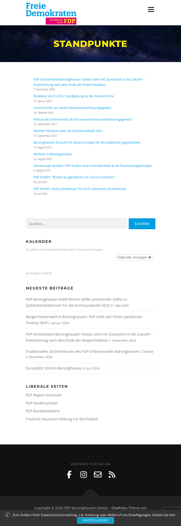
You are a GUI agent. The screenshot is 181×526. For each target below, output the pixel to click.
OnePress (119, 507)
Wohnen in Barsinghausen (53, 154)
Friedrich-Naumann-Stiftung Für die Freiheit (62, 419)
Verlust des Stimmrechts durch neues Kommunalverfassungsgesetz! (83, 119)
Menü (150, 9)
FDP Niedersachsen (42, 403)
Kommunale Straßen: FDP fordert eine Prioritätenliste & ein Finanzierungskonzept (93, 166)
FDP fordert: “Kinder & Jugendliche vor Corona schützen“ (74, 177)
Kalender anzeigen (134, 257)
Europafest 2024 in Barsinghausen (54, 368)
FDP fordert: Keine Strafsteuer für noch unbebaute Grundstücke (80, 189)
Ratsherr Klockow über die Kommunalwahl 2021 (68, 131)
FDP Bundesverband (43, 410)
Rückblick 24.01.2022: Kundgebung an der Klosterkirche (74, 96)
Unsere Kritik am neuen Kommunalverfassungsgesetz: (73, 108)
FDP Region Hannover (44, 395)
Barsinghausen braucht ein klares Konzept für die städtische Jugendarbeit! (87, 142)
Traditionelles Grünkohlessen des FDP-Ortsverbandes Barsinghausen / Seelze (90, 351)
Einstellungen (95, 520)
